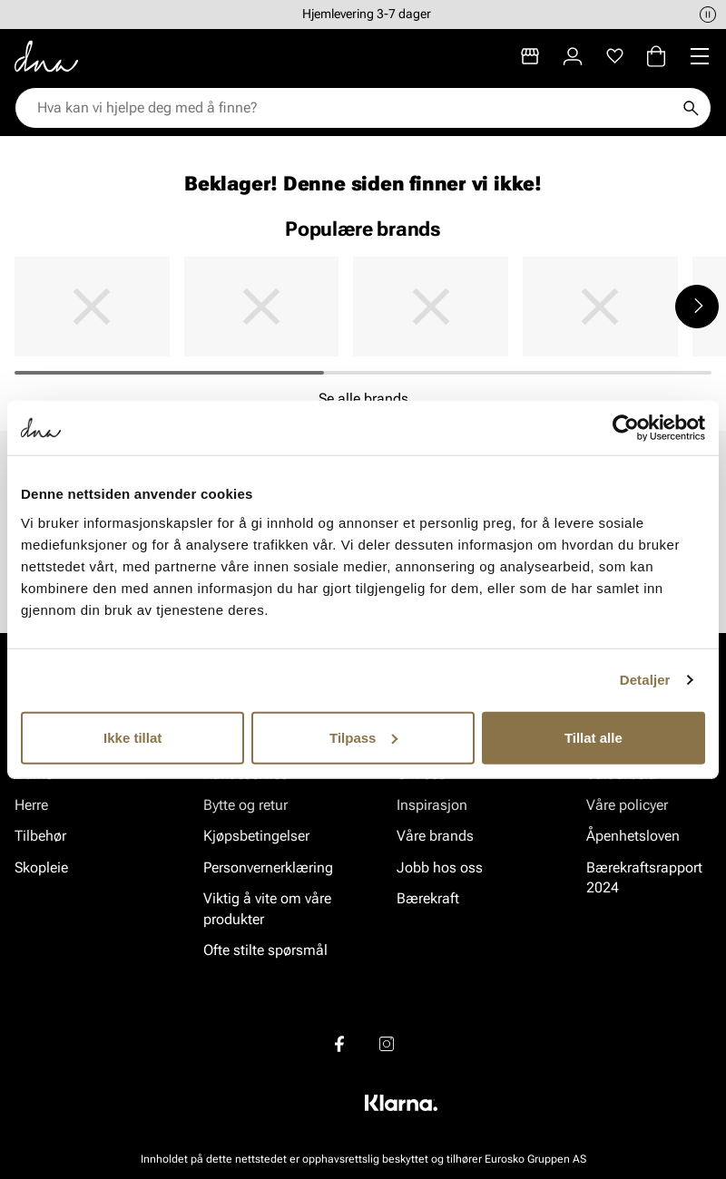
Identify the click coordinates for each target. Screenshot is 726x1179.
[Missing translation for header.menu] (699, 56)
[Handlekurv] (656, 56)
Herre (31, 805)
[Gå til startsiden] (46, 56)
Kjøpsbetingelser (256, 836)
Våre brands (435, 836)
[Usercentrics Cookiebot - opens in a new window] (625, 428)
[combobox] (354, 108)
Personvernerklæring (268, 867)
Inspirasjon (432, 805)
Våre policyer (627, 805)
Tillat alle (593, 737)
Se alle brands (363, 398)
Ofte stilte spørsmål (265, 950)
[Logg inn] (572, 56)
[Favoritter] (614, 56)
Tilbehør (40, 836)
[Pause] (707, 14)
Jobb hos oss (440, 867)
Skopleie (41, 867)
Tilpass (363, 737)
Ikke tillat (132, 737)
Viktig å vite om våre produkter (267, 908)
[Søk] (691, 108)
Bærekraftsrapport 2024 (644, 877)
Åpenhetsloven (633, 836)
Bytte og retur (245, 805)
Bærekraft (428, 898)
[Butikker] (530, 56)
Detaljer (645, 679)
